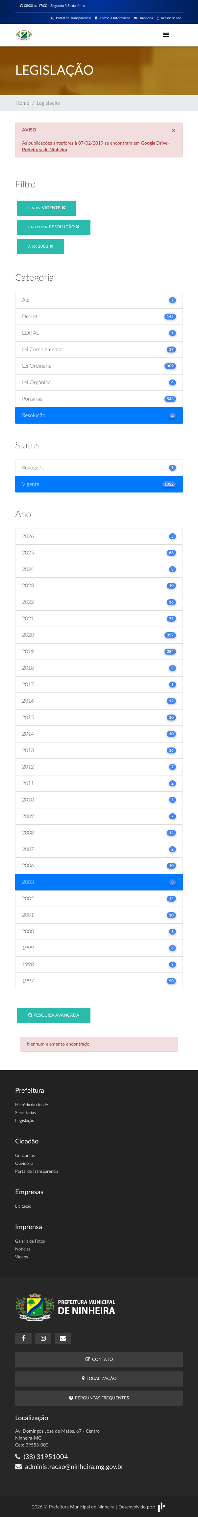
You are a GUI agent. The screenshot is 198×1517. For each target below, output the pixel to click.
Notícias (22, 1249)
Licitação (23, 1206)
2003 (40, 246)
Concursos (25, 1156)
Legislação (24, 1121)
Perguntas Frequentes (99, 1397)
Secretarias (25, 1113)
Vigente (46, 207)
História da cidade (31, 1105)
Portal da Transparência (71, 18)
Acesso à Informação (112, 18)
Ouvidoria (143, 18)
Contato (99, 1359)
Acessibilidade (169, 18)
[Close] (173, 131)
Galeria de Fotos (30, 1241)
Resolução (53, 226)
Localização (99, 1378)
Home (22, 103)
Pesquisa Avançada (53, 1015)
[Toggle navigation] (166, 35)
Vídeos (21, 1257)
